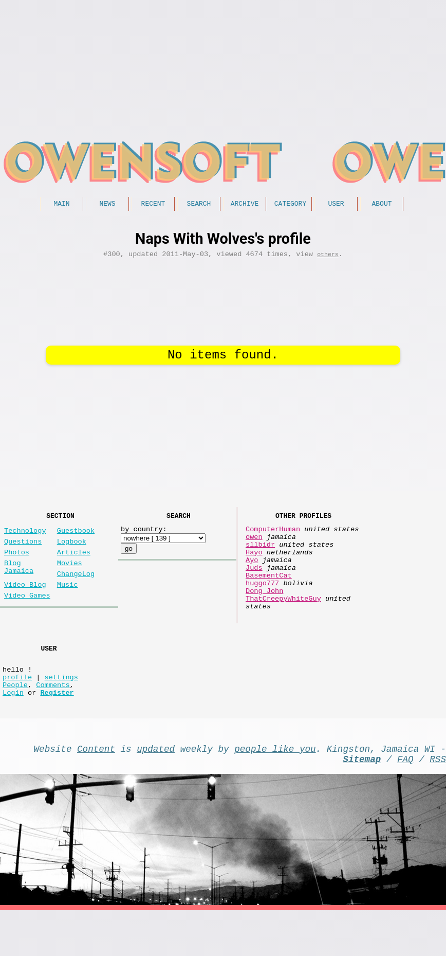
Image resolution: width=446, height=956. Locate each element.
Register (56, 731)
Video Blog (25, 599)
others (328, 257)
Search (199, 204)
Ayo (252, 573)
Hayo (254, 563)
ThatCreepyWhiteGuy (283, 621)
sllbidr (260, 553)
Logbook (71, 548)
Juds (254, 582)
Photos (16, 561)
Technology (25, 535)
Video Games (27, 612)
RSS (438, 802)
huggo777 (262, 602)
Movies (69, 574)
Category (290, 204)
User (336, 204)
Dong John (264, 612)
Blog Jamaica (18, 578)
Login (13, 731)
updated (156, 790)
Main (61, 204)
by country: (144, 533)
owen (254, 543)
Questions (23, 548)
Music (67, 599)
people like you (274, 790)
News (107, 204)
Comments (52, 722)
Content (96, 790)
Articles (73, 561)
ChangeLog (76, 586)
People (15, 722)
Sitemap (362, 802)
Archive (245, 204)
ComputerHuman (273, 533)
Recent (153, 204)
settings (61, 712)
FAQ (405, 802)
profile (17, 712)
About (381, 204)
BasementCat (269, 592)
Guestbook (76, 535)
